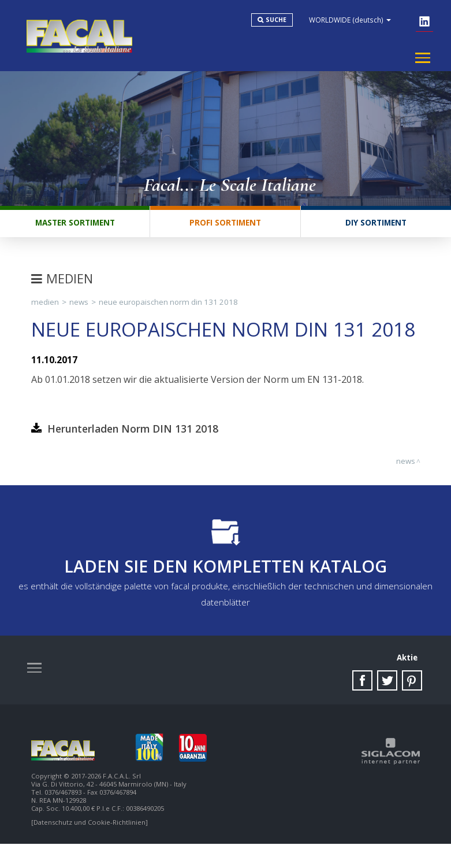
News (78, 312)
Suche (285, 22)
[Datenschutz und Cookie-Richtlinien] (89, 838)
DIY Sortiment (375, 231)
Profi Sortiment (224, 231)
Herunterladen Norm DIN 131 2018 (132, 439)
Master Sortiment (74, 231)
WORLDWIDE (360, 22)
